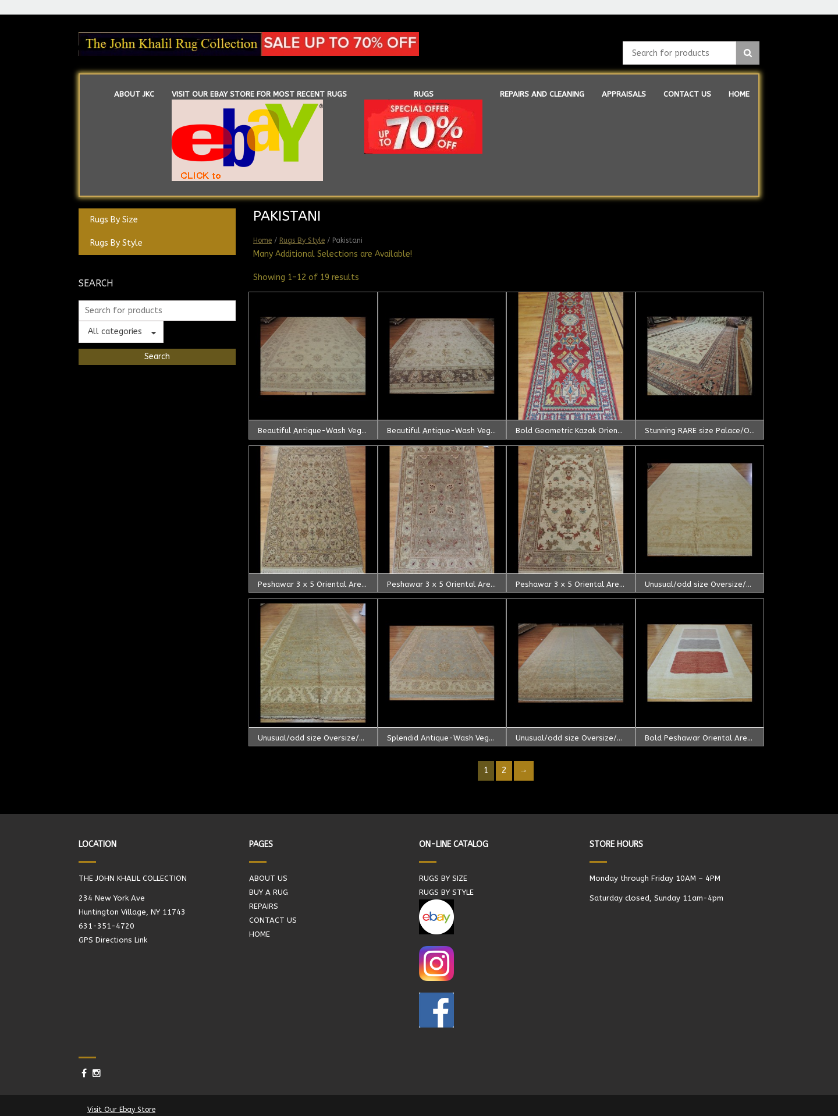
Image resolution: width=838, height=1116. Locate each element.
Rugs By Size (114, 220)
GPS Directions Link (113, 940)
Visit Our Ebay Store (121, 1110)
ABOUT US (268, 878)
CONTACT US (687, 94)
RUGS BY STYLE (446, 892)
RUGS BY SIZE (443, 878)
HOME (739, 94)
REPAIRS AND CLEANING (542, 94)
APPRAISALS (624, 94)
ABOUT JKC (134, 94)
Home (262, 240)
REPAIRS (263, 906)
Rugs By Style (116, 243)
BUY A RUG (268, 892)
